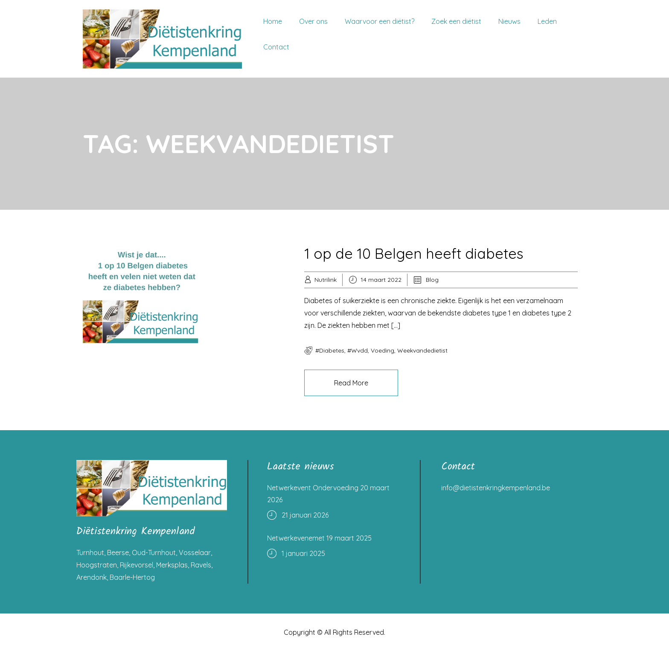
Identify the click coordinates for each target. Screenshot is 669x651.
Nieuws (509, 21)
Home (272, 21)
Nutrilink (325, 280)
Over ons (313, 21)
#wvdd (357, 350)
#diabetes (329, 350)
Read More (351, 383)
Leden (547, 21)
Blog (432, 280)
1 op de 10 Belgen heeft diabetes (414, 253)
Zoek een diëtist (456, 21)
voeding (382, 350)
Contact (276, 47)
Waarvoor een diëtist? (379, 21)
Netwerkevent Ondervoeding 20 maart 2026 (328, 493)
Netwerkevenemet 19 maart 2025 (319, 538)
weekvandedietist (422, 350)
